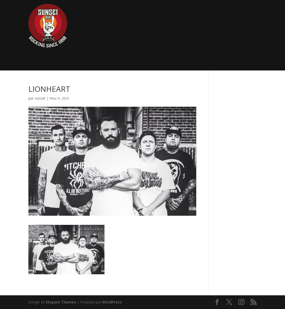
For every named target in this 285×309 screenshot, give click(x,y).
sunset (40, 98)
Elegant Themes (61, 302)
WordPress (112, 302)
